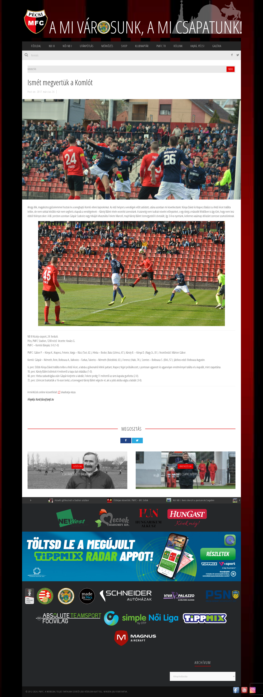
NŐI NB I (67, 46)
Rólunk (178, 46)
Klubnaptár (142, 46)
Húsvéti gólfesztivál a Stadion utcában (77, 500)
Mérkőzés (107, 46)
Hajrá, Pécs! (197, 46)
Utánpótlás (87, 46)
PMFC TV (161, 46)
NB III (52, 46)
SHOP (124, 46)
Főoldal (36, 46)
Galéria (216, 46)
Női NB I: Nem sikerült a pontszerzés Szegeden (199, 500)
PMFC (41, 691)
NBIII (230, 69)
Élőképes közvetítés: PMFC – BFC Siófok (136, 500)
